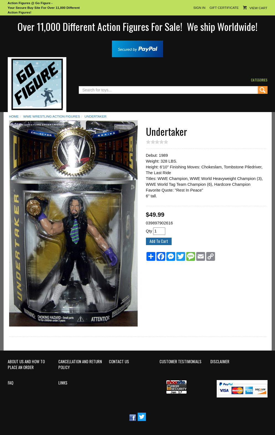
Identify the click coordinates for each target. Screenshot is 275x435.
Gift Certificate (224, 7)
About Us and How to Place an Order (26, 364)
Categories (259, 80)
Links (62, 383)
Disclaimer (219, 361)
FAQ (10, 383)
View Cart (259, 8)
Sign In (199, 7)
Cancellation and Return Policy (80, 364)
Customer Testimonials (180, 361)
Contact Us (119, 361)
